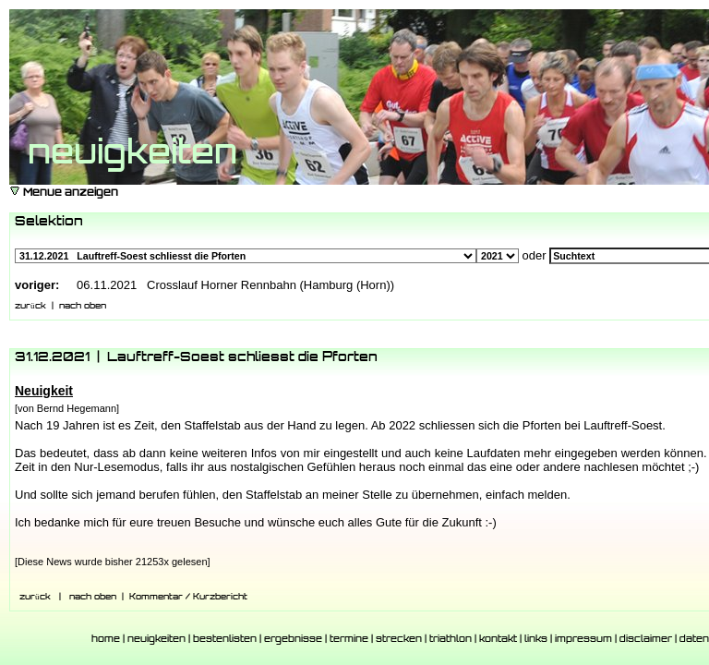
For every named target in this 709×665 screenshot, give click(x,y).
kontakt (498, 640)
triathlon (450, 640)
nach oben (82, 306)
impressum (583, 640)
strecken (399, 640)
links (535, 640)
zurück (30, 306)
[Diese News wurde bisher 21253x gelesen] (112, 561)
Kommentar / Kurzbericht (188, 597)
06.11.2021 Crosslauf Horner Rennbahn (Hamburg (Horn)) (235, 285)
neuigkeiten (156, 640)
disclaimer (645, 640)
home (105, 640)
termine (349, 640)
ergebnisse (293, 640)
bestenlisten (225, 640)
